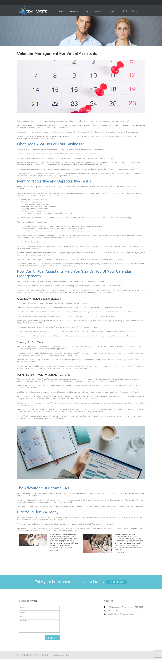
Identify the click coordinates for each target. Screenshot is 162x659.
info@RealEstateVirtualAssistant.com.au (123, 614)
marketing (78, 231)
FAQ (86, 11)
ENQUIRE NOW (117, 582)
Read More (54, 550)
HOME (61, 11)
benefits (58, 136)
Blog (67, 655)
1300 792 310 (130, 10)
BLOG (112, 11)
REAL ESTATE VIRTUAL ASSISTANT (35, 655)
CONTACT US (99, 11)
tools (72, 396)
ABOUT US (74, 11)
